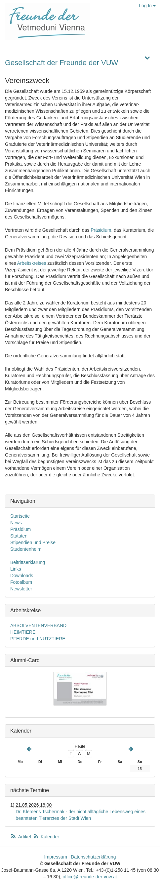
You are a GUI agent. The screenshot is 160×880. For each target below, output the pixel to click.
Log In (147, 5)
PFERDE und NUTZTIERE (37, 638)
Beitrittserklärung (27, 562)
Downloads (21, 575)
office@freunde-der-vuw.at (90, 876)
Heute (80, 746)
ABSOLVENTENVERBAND (38, 625)
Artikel (21, 836)
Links (15, 569)
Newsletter (21, 588)
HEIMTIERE (22, 632)
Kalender (46, 836)
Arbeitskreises (31, 263)
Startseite (20, 516)
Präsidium (101, 230)
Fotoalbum (21, 582)
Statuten (18, 536)
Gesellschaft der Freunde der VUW (61, 63)
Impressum (55, 857)
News (16, 522)
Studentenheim (25, 549)
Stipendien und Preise (33, 542)
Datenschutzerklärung (93, 857)
